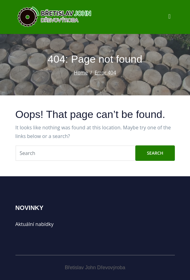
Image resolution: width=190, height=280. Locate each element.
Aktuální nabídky (34, 224)
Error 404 (105, 72)
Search (155, 153)
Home (81, 72)
